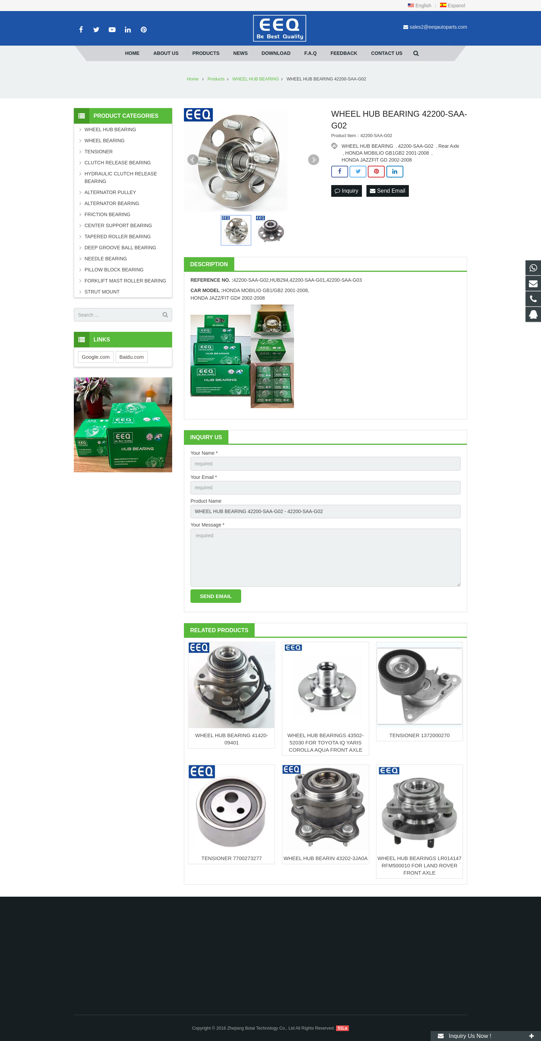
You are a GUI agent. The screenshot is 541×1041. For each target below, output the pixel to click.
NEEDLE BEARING (106, 258)
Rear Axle (448, 146)
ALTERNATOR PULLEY (110, 192)
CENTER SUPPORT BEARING (118, 225)
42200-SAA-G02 (416, 146)
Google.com (96, 357)
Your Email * (203, 477)
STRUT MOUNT (102, 292)
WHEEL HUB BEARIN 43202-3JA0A (326, 858)
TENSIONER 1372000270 (419, 735)
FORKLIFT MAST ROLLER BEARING (125, 280)
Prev (192, 159)
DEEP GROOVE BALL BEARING (120, 247)
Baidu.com (131, 357)
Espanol (452, 5)
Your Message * (207, 525)
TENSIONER (99, 151)
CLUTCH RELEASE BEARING (118, 162)
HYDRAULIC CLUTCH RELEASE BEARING (121, 177)
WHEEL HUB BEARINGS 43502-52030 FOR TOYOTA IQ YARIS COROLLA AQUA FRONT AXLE (325, 742)
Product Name (205, 501)
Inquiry (346, 191)
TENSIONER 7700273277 (231, 858)
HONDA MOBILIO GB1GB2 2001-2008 (387, 153)
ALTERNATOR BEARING (112, 203)
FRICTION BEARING (107, 214)
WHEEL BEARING (105, 140)
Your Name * (204, 453)
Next (313, 159)
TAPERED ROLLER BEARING (118, 236)
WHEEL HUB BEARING (367, 146)
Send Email (387, 191)
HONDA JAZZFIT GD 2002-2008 (377, 160)
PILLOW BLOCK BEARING (114, 269)
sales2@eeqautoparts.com (438, 27)
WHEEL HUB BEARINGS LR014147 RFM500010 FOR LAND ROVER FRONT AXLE (419, 865)
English (419, 5)
